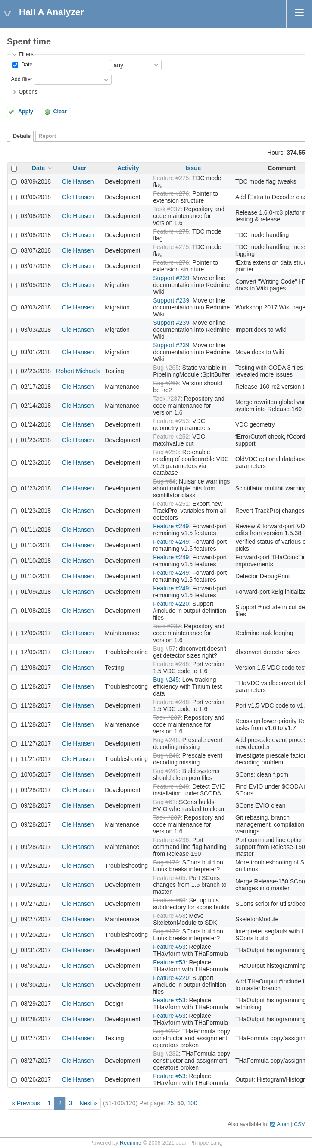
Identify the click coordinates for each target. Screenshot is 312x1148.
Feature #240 (171, 786)
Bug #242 (166, 770)
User (79, 168)
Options (28, 92)
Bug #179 (166, 862)
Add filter (21, 79)
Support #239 (171, 278)
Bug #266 (166, 383)
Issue (193, 168)
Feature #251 (171, 503)
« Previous (26, 1103)
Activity (128, 168)
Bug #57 (164, 648)
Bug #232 (166, 1031)
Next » (88, 1103)
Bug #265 (166, 367)
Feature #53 (169, 946)
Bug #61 (164, 802)
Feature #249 (171, 526)
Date (25, 65)
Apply (25, 112)
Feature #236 (171, 839)
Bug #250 (166, 452)
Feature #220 (171, 603)
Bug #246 (166, 739)
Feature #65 (169, 877)
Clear (60, 112)
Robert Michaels (78, 371)
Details (22, 136)
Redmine (130, 1143)
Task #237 (167, 209)
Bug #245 (166, 679)
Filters (26, 54)
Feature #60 (169, 900)
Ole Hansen (78, 181)
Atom (283, 1124)
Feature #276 (171, 193)
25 (170, 1103)
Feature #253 (171, 421)
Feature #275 (171, 178)
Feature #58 (169, 915)
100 (192, 1103)
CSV (299, 1124)
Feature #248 (171, 664)
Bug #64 (164, 481)
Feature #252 (171, 436)
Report (47, 136)
